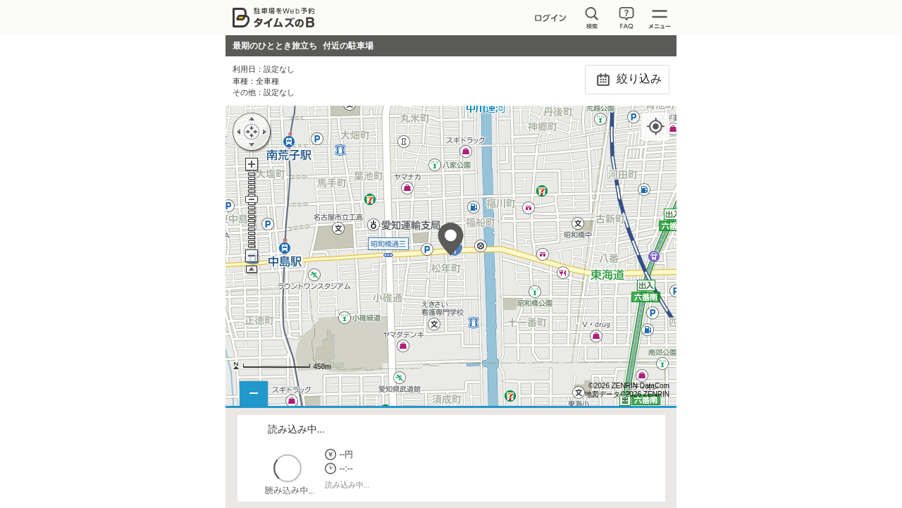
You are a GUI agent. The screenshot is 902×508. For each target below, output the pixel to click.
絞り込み (627, 79)
